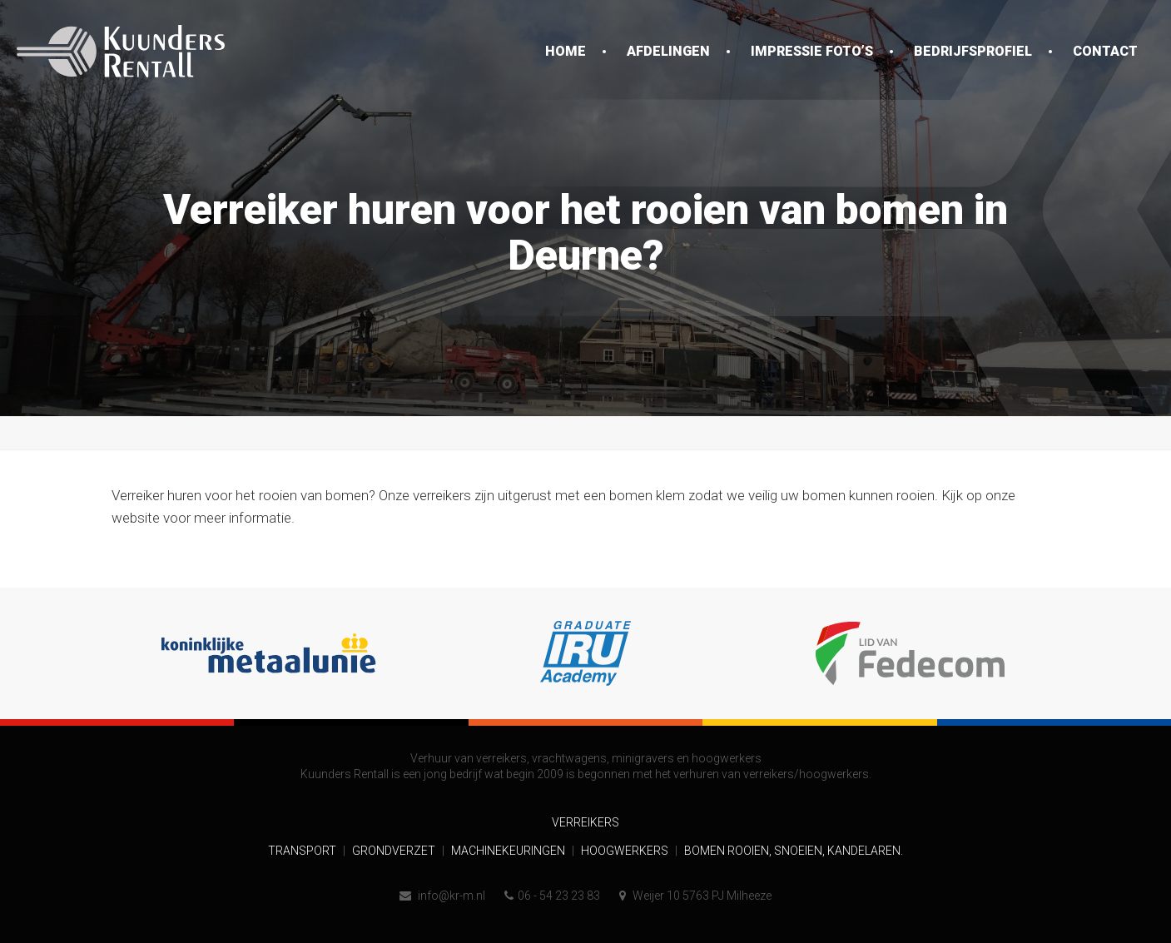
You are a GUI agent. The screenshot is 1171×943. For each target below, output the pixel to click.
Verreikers (585, 822)
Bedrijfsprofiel (973, 51)
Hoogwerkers (626, 850)
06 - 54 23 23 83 (552, 895)
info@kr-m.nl (442, 895)
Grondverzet (395, 850)
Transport (303, 850)
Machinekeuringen (509, 850)
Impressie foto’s (812, 51)
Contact (1105, 51)
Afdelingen (668, 51)
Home (565, 51)
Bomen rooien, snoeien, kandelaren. (793, 850)
